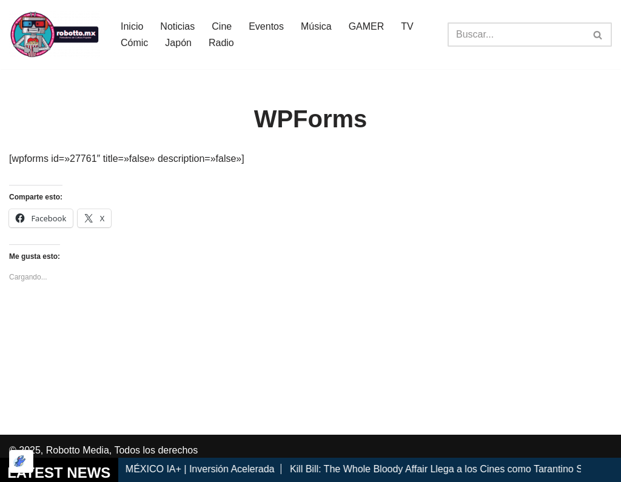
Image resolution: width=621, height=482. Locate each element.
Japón (178, 43)
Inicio (132, 26)
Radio (221, 43)
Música (316, 26)
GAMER (366, 26)
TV (407, 26)
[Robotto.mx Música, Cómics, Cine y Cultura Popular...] (54, 34)
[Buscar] (516, 34)
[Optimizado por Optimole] (21, 461)
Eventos (266, 26)
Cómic (134, 43)
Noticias (177, 26)
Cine (222, 26)
